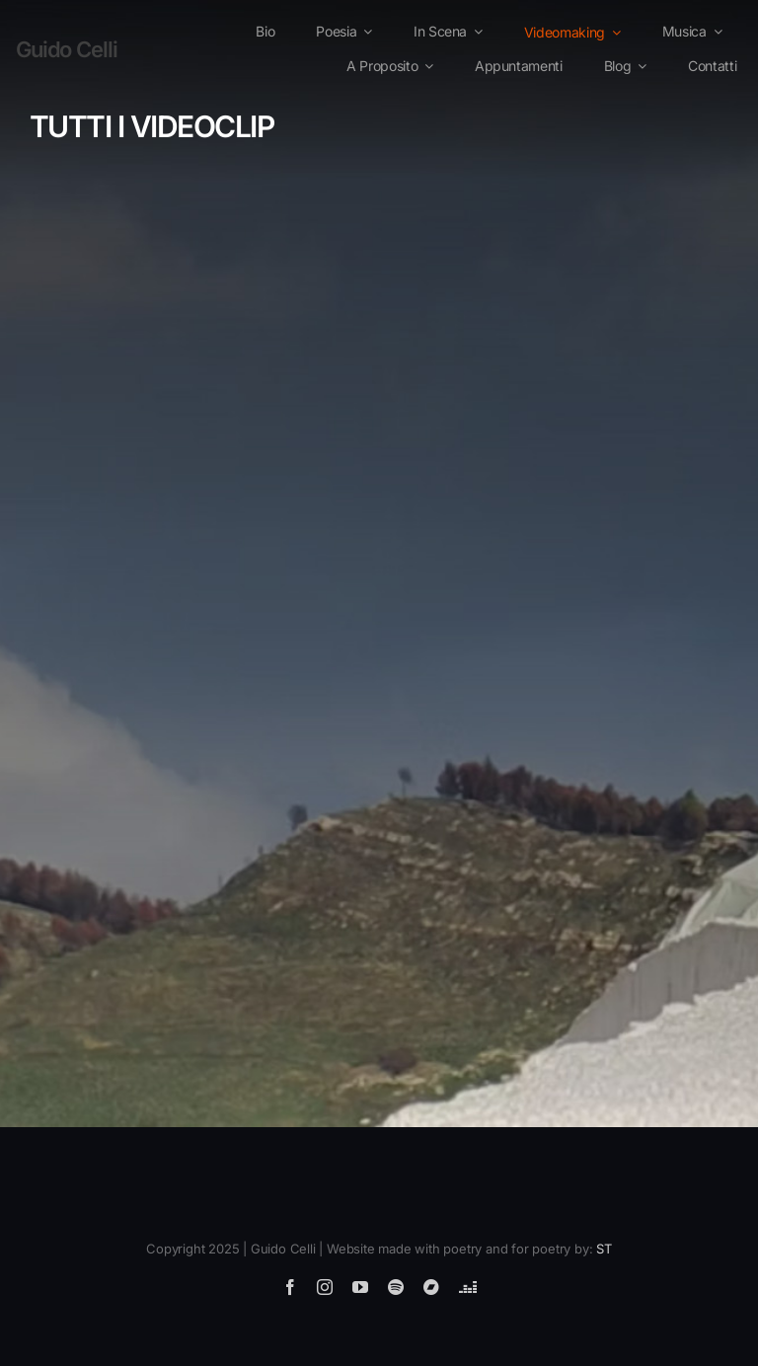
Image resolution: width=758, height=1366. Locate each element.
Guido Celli (66, 49)
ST (604, 1248)
